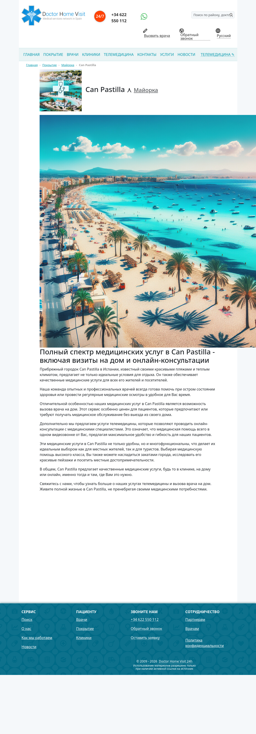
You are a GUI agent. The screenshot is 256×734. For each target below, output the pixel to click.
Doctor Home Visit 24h (176, 661)
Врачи (72, 54)
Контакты (146, 54)
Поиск (27, 619)
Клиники (91, 54)
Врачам (192, 628)
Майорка (146, 90)
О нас (26, 628)
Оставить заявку (145, 638)
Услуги (167, 54)
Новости (186, 54)
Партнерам (195, 619)
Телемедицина (119, 54)
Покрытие (53, 54)
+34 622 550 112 (118, 17)
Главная (31, 54)
